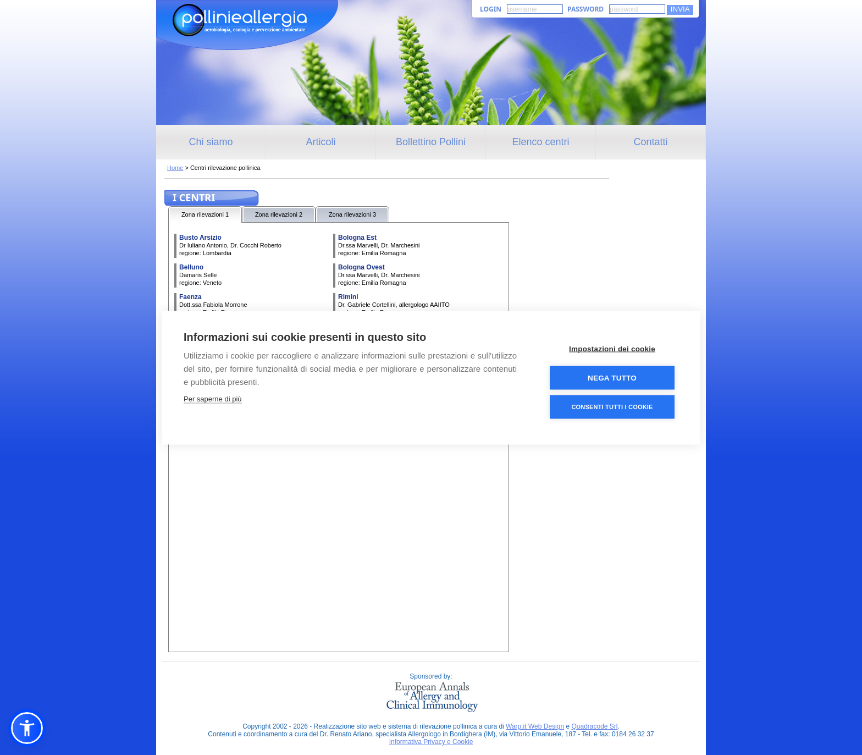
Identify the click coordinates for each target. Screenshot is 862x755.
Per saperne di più (213, 398)
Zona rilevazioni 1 (205, 214)
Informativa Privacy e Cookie (431, 742)
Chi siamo (211, 141)
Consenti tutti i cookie (612, 406)
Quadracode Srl (594, 726)
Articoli (320, 141)
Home (175, 167)
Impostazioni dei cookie (612, 348)
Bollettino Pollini (431, 141)
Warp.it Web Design (535, 726)
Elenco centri (540, 141)
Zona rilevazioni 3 (352, 214)
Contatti (650, 141)
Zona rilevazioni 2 (278, 214)
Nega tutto (612, 377)
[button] (27, 728)
